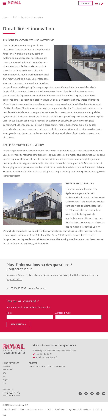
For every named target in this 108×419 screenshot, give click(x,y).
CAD (4, 373)
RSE (14, 17)
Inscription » (18, 324)
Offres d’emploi (9, 409)
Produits (6, 366)
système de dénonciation (80, 409)
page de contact (14, 279)
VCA (49, 409)
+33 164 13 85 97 (18, 288)
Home (6, 17)
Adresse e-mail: (62, 312)
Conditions (60, 409)
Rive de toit (7, 369)
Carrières (85, 3)
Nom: (9, 312)
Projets (6, 379)
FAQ (4, 382)
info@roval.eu (38, 288)
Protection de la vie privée (31, 409)
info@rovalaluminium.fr (46, 357)
